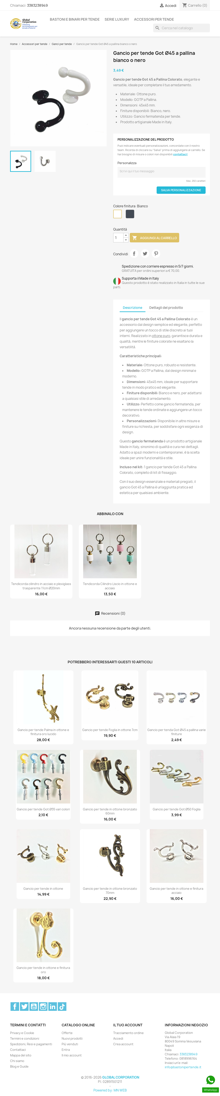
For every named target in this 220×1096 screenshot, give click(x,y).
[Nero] (131, 215)
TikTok (62, 1006)
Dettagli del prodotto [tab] (166, 307)
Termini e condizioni (24, 1038)
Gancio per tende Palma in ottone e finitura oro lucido (43, 732)
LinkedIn (52, 1006)
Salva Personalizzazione (181, 190)
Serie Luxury (117, 19)
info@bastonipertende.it (183, 1067)
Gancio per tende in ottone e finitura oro (43, 970)
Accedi (118, 1038)
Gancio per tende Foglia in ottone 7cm (110, 730)
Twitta (145, 253)
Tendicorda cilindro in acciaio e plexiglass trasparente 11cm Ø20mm (41, 586)
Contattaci (18, 1050)
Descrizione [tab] (132, 307)
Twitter (24, 1006)
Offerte (67, 1033)
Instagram (43, 1006)
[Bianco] (118, 215)
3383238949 (37, 5)
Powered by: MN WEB (110, 1090)
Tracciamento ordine (128, 1033)
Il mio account (72, 1055)
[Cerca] (181, 28)
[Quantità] (118, 237)
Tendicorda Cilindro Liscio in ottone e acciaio (110, 586)
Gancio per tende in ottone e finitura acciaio (176, 891)
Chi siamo (17, 1061)
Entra (66, 1050)
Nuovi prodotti (72, 1038)
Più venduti (70, 1044)
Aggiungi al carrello (154, 238)
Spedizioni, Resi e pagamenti (31, 1044)
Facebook (15, 1006)
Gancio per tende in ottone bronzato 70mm (110, 891)
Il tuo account (127, 1025)
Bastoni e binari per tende (75, 19)
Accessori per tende (154, 19)
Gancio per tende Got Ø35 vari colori (43, 809)
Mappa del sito (20, 1055)
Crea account (123, 1044)
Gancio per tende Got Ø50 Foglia (176, 809)
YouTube (33, 1006)
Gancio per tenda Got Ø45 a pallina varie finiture (176, 732)
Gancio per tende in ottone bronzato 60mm (110, 811)
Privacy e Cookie (22, 1033)
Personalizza (127, 163)
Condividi (134, 253)
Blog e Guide (19, 1066)
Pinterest (156, 253)
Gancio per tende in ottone (43, 889)
